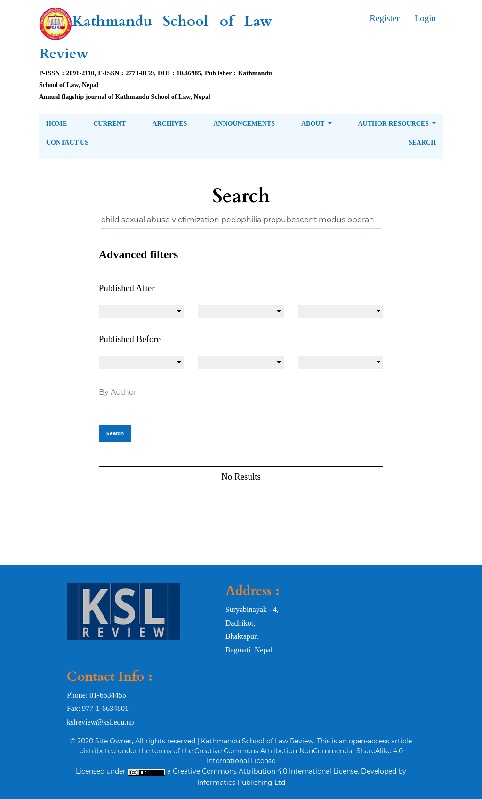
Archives (169, 123)
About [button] (313, 123)
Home (56, 123)
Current (109, 123)
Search (422, 142)
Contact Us (67, 142)
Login (425, 18)
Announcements (244, 123)
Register (384, 18)
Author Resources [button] (394, 123)
